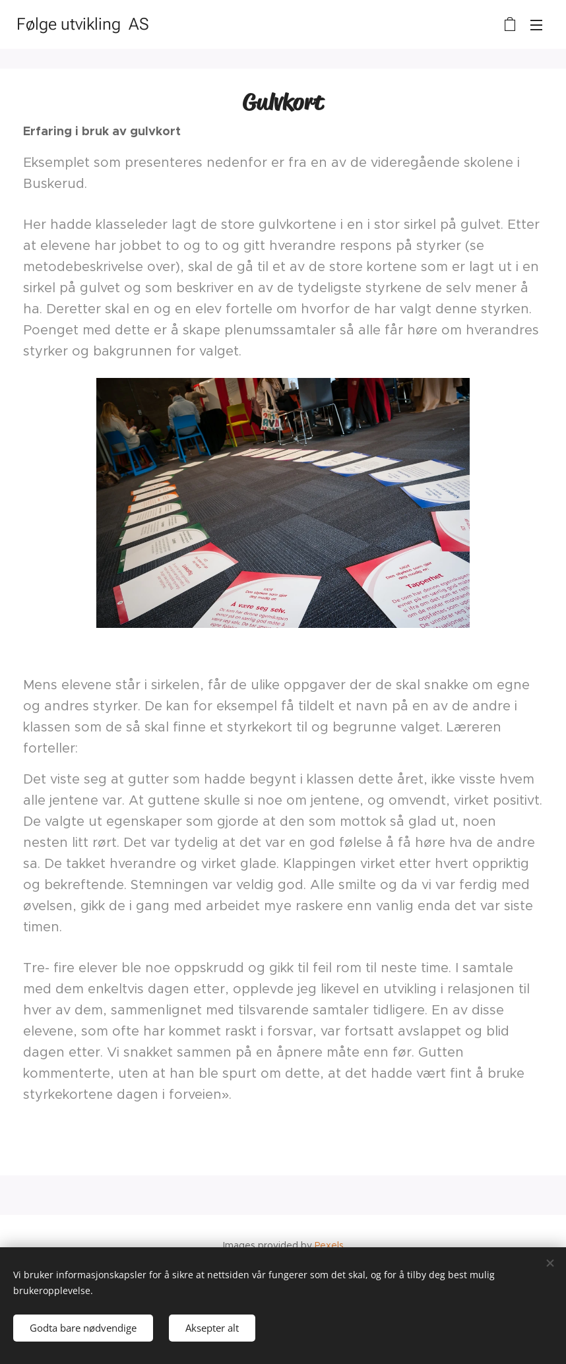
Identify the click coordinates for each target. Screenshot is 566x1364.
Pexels (329, 1245)
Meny (536, 25)
